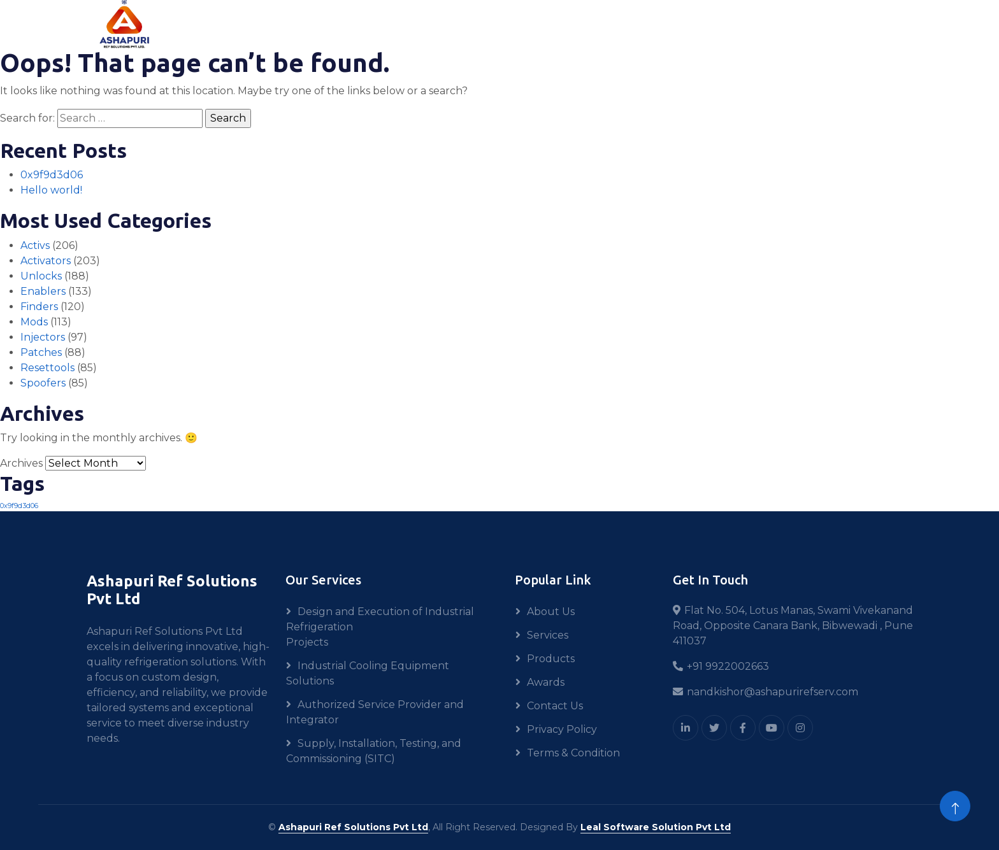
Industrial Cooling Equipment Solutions (367, 673)
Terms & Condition (573, 753)
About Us (551, 612)
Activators (45, 261)
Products (551, 659)
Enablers (43, 291)
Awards (545, 682)
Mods (34, 322)
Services (547, 635)
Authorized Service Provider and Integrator (375, 712)
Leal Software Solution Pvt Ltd (655, 827)
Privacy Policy (562, 729)
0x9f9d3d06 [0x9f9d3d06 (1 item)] (19, 506)
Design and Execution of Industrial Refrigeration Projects (380, 627)
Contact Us (555, 706)
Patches (41, 352)
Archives (21, 463)
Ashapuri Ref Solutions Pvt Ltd (353, 827)
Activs (35, 245)
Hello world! (51, 190)
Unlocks (41, 276)
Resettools (47, 368)
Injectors (42, 337)
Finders (39, 307)
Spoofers (43, 383)
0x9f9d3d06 (51, 175)
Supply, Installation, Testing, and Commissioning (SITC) (373, 751)
